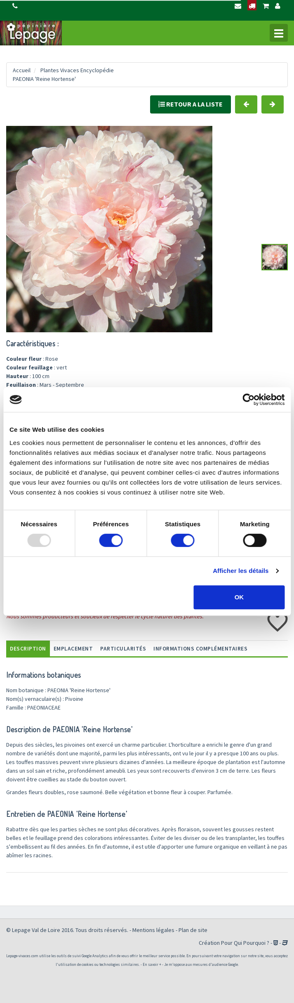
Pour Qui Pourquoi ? (245, 942)
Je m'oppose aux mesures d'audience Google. (201, 964)
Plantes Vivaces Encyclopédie (77, 70)
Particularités (123, 648)
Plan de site (193, 930)
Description (28, 648)
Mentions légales (153, 930)
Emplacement (73, 648)
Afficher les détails (240, 570)
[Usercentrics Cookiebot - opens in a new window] (248, 399)
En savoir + (152, 964)
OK (239, 597)
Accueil (22, 70)
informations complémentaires (200, 648)
